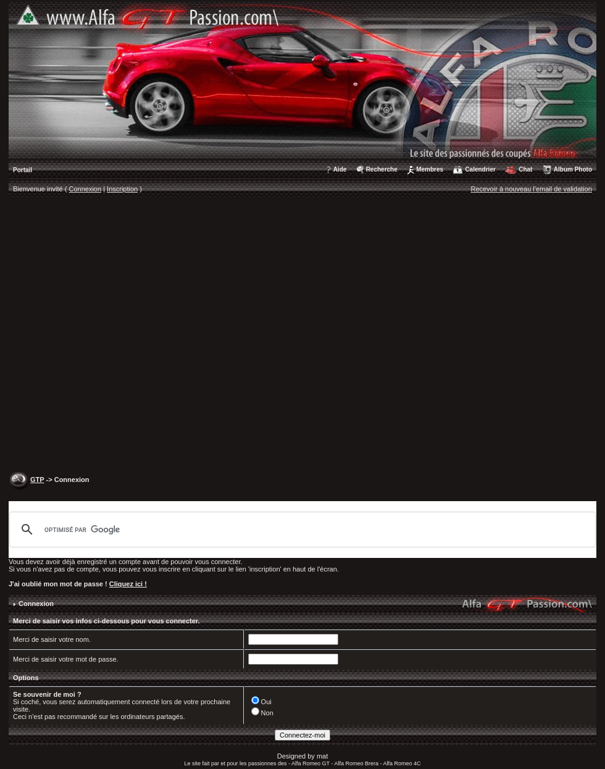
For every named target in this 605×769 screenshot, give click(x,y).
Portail (22, 170)
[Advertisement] (131, 335)
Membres (429, 169)
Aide (340, 169)
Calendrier (480, 169)
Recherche (382, 169)
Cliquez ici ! (128, 584)
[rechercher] (300, 529)
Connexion (85, 189)
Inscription (122, 189)
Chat (525, 169)
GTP (37, 479)
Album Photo (573, 169)
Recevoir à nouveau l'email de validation (531, 189)
